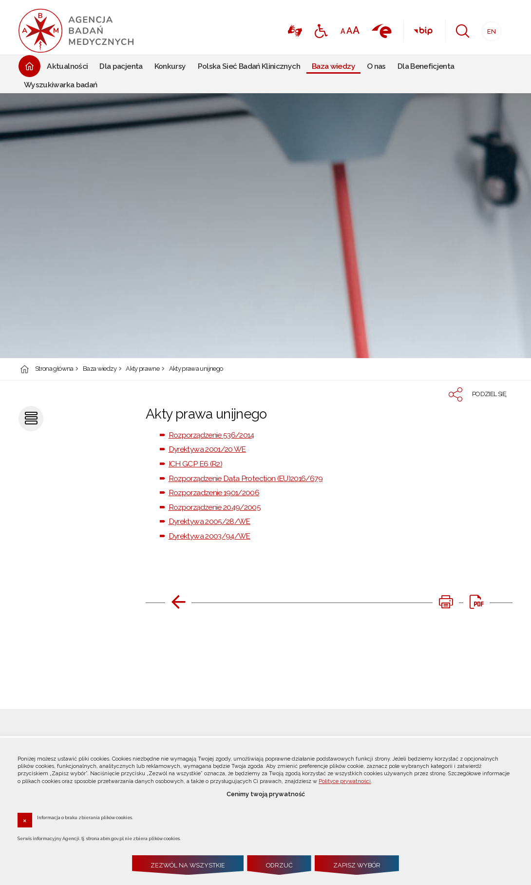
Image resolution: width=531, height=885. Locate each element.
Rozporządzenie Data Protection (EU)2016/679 (245, 478)
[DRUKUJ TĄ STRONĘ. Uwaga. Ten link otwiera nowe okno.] (446, 602)
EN (488, 28)
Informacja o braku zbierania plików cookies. (85, 817)
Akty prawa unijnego (196, 369)
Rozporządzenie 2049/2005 (215, 507)
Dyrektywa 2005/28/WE (209, 521)
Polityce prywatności (345, 781)
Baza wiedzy (99, 369)
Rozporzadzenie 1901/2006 (214, 492)
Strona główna (54, 369)
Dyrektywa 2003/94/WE (209, 536)
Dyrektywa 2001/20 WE (207, 449)
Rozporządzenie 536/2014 (211, 435)
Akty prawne (142, 369)
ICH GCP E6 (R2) (195, 463)
